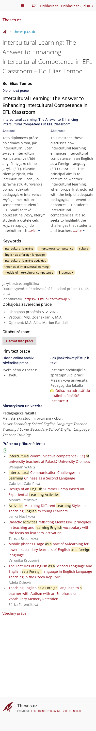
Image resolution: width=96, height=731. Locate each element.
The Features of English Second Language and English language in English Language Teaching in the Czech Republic (50, 571)
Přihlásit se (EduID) (77, 5)
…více (32, 230)
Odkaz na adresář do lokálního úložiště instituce (70, 395)
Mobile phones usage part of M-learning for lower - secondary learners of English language (49, 549)
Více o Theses (72, 711)
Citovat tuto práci (19, 341)
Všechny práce (14, 613)
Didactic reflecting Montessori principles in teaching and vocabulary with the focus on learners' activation (50, 527)
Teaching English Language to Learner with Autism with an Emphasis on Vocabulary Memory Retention (45, 593)
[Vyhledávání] (33, 5)
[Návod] (5, 451)
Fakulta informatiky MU (46, 711)
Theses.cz (11, 19)
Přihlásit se (49, 5)
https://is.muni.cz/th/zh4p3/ (47, 299)
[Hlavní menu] (22, 5)
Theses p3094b (24, 31)
